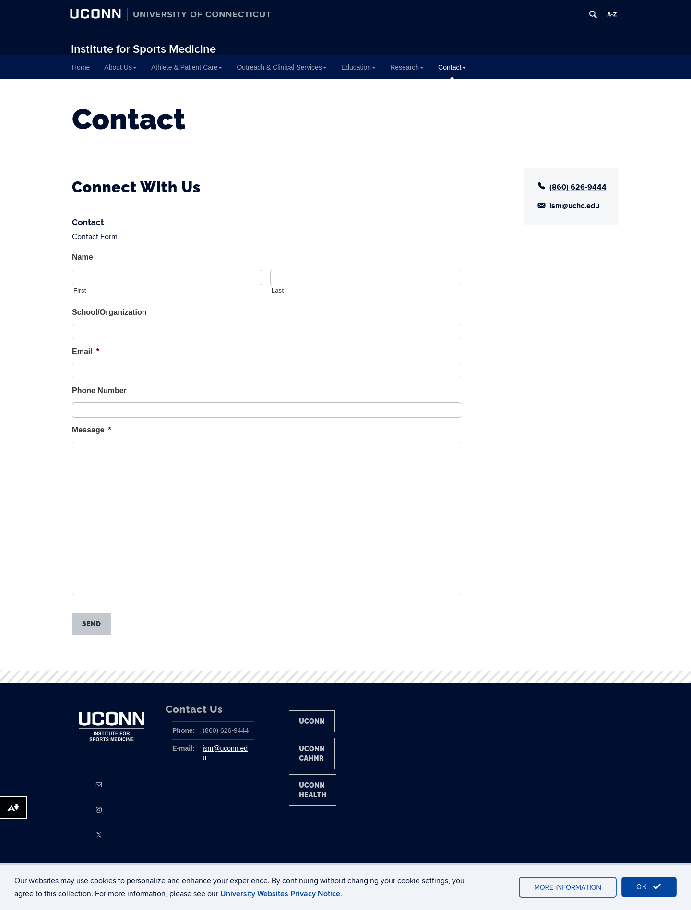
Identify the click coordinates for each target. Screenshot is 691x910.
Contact (452, 67)
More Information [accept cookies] (567, 887)
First (79, 290)
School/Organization (109, 312)
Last (278, 290)
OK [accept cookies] (649, 887)
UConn (312, 721)
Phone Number (99, 390)
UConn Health (312, 790)
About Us (120, 67)
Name (82, 257)
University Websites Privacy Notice (280, 893)
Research (407, 67)
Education (358, 67)
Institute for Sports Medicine (143, 49)
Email (85, 351)
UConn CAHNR (312, 753)
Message (91, 430)
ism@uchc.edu (574, 205)
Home (81, 67)
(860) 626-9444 (578, 186)
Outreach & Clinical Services (281, 67)
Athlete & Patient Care (187, 67)
